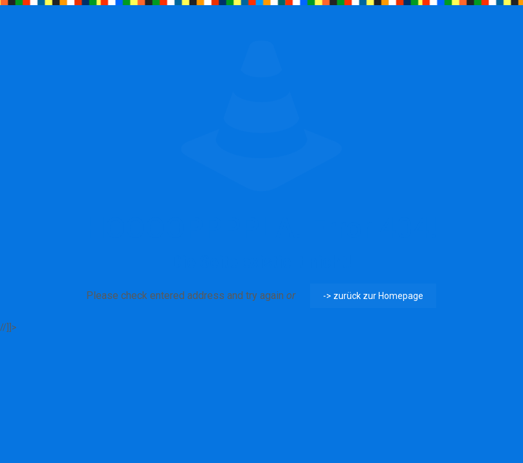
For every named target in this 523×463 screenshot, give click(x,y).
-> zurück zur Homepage (373, 296)
